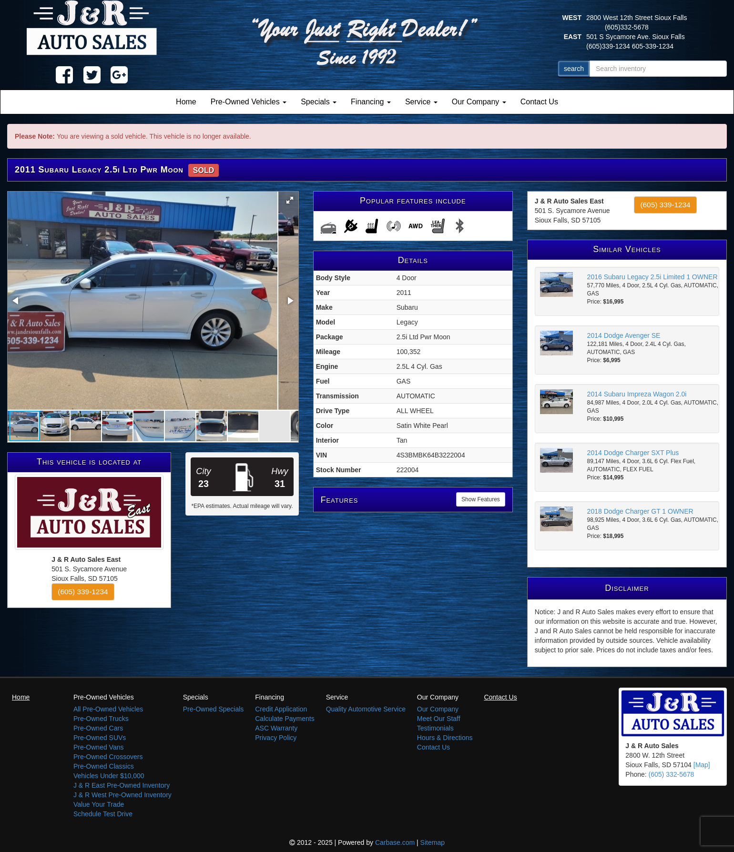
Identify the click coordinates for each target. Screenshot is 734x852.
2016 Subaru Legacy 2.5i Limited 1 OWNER (652, 277)
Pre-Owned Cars (98, 728)
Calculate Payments (285, 718)
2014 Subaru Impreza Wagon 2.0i (637, 394)
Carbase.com (395, 842)
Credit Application (281, 709)
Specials (318, 102)
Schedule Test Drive (103, 814)
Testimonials (435, 728)
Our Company (479, 102)
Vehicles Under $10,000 (108, 776)
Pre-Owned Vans (98, 747)
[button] (289, 200)
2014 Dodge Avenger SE (624, 335)
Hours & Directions (445, 737)
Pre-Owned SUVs (99, 737)
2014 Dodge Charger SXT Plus (633, 452)
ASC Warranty (276, 728)
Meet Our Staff (438, 718)
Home (186, 102)
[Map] (701, 765)
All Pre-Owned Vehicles (108, 709)
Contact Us (539, 102)
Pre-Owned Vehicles (248, 102)
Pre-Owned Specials (213, 709)
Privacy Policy (275, 737)
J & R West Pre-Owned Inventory (122, 795)
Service (421, 102)
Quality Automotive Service (366, 709)
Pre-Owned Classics (103, 766)
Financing (371, 102)
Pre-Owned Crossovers (108, 757)
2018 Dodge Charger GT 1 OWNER (640, 511)
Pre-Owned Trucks (101, 718)
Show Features (480, 499)
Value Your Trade (98, 804)
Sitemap (432, 842)
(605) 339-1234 (83, 592)
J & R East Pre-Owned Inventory (121, 785)
